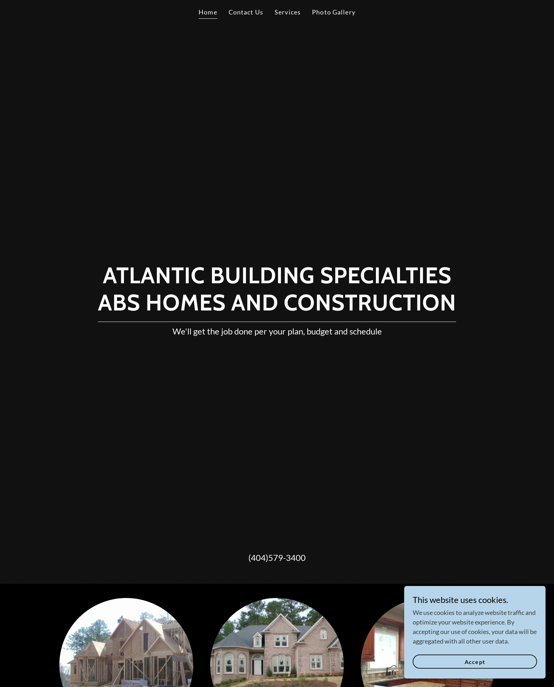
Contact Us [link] (246, 12)
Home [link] (208, 12)
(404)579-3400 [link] (277, 557)
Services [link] (288, 12)
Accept (475, 661)
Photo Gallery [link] (333, 12)
